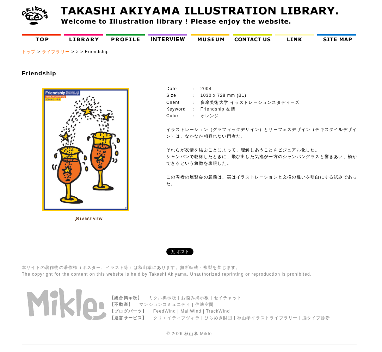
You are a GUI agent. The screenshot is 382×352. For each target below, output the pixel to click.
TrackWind (218, 311)
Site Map (338, 38)
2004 (206, 88)
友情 (230, 109)
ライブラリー (56, 51)
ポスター (91, 267)
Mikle (206, 333)
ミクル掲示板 (163, 297)
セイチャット (228, 297)
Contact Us (254, 38)
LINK (294, 38)
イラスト (115, 267)
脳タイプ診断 (316, 317)
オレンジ (210, 115)
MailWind (190, 311)
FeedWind (164, 311)
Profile (127, 38)
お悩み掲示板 (195, 297)
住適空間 (204, 304)
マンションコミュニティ (164, 304)
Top (43, 38)
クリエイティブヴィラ (176, 317)
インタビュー (169, 38)
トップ (29, 51)
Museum (212, 38)
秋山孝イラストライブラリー (267, 317)
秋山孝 (191, 333)
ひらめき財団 (218, 317)
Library (83, 38)
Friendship (212, 109)
